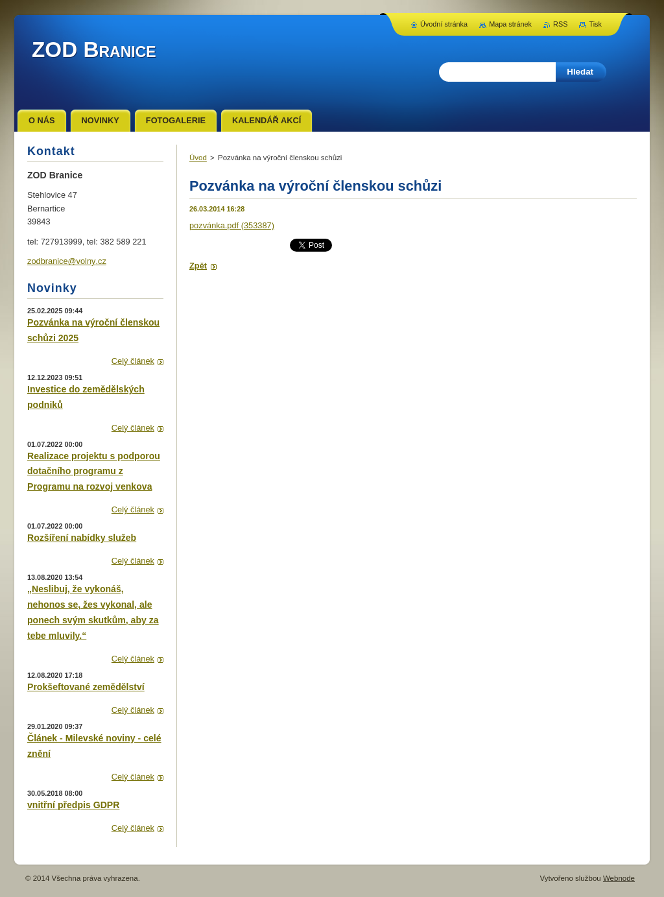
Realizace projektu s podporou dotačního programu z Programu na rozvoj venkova (93, 471)
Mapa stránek (510, 24)
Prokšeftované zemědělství (86, 687)
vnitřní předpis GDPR (73, 805)
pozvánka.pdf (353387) (231, 225)
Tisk (595, 24)
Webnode (619, 878)
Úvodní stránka (444, 24)
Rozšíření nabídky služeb (81, 537)
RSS (560, 24)
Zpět (198, 265)
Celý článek (133, 361)
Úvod (198, 157)
